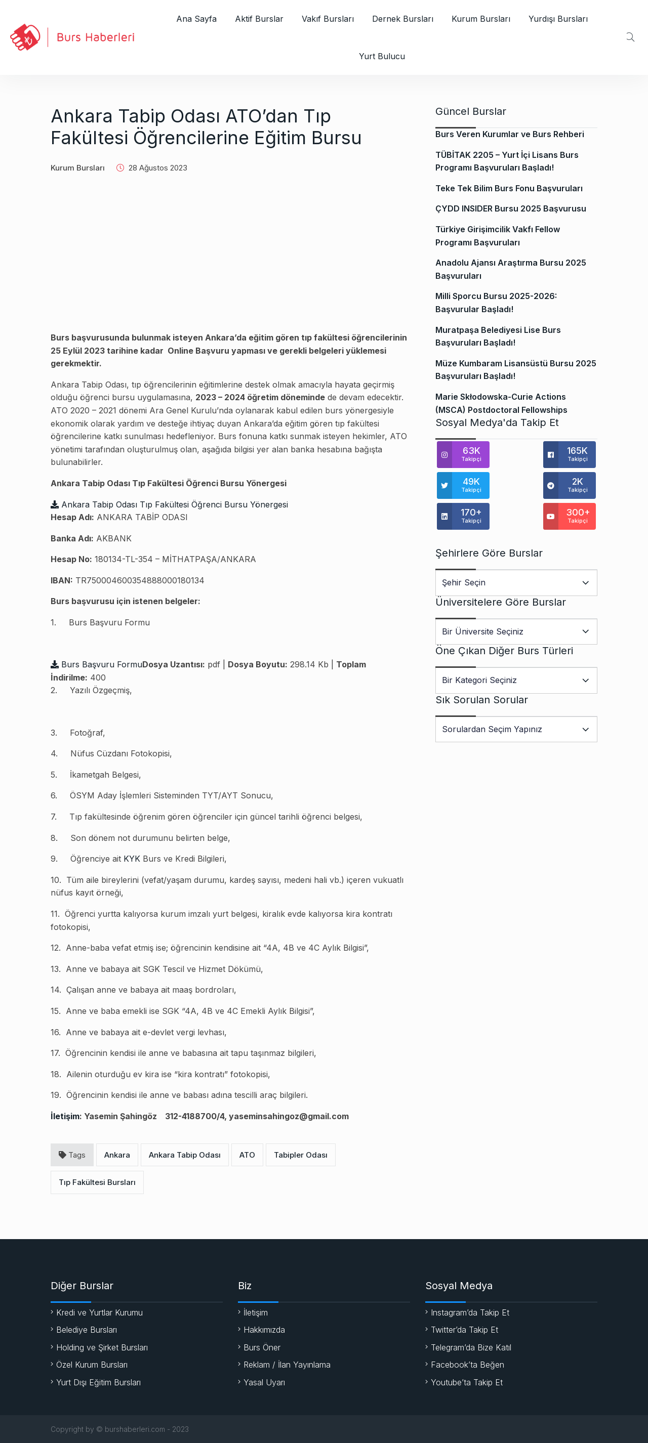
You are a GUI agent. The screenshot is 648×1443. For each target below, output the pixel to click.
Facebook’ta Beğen (467, 1365)
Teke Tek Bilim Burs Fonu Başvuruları (509, 188)
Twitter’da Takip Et (464, 1330)
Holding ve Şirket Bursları (102, 1347)
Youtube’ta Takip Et (467, 1382)
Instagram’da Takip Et (470, 1312)
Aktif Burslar (259, 19)
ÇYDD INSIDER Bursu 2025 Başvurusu (510, 208)
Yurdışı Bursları (558, 19)
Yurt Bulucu (382, 56)
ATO (247, 1155)
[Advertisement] (230, 260)
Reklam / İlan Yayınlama (287, 1365)
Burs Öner (262, 1347)
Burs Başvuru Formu (96, 664)
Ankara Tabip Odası (185, 1155)
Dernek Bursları (402, 19)
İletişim (65, 1116)
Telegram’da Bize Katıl (471, 1347)
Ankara (117, 1155)
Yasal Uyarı (264, 1382)
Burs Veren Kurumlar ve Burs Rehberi (509, 134)
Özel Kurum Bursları (92, 1365)
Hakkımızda (264, 1330)
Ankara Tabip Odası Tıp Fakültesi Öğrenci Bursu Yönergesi (169, 504)
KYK (132, 859)
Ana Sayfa (196, 19)
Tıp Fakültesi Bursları (97, 1182)
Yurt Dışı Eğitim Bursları (98, 1382)
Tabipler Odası (301, 1155)
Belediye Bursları (86, 1330)
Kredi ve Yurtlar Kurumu (99, 1312)
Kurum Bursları (481, 19)
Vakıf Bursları (328, 19)
